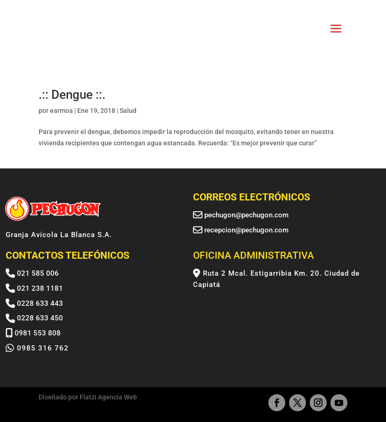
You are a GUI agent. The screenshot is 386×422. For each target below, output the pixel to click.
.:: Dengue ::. (72, 95)
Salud (128, 110)
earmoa (61, 110)
